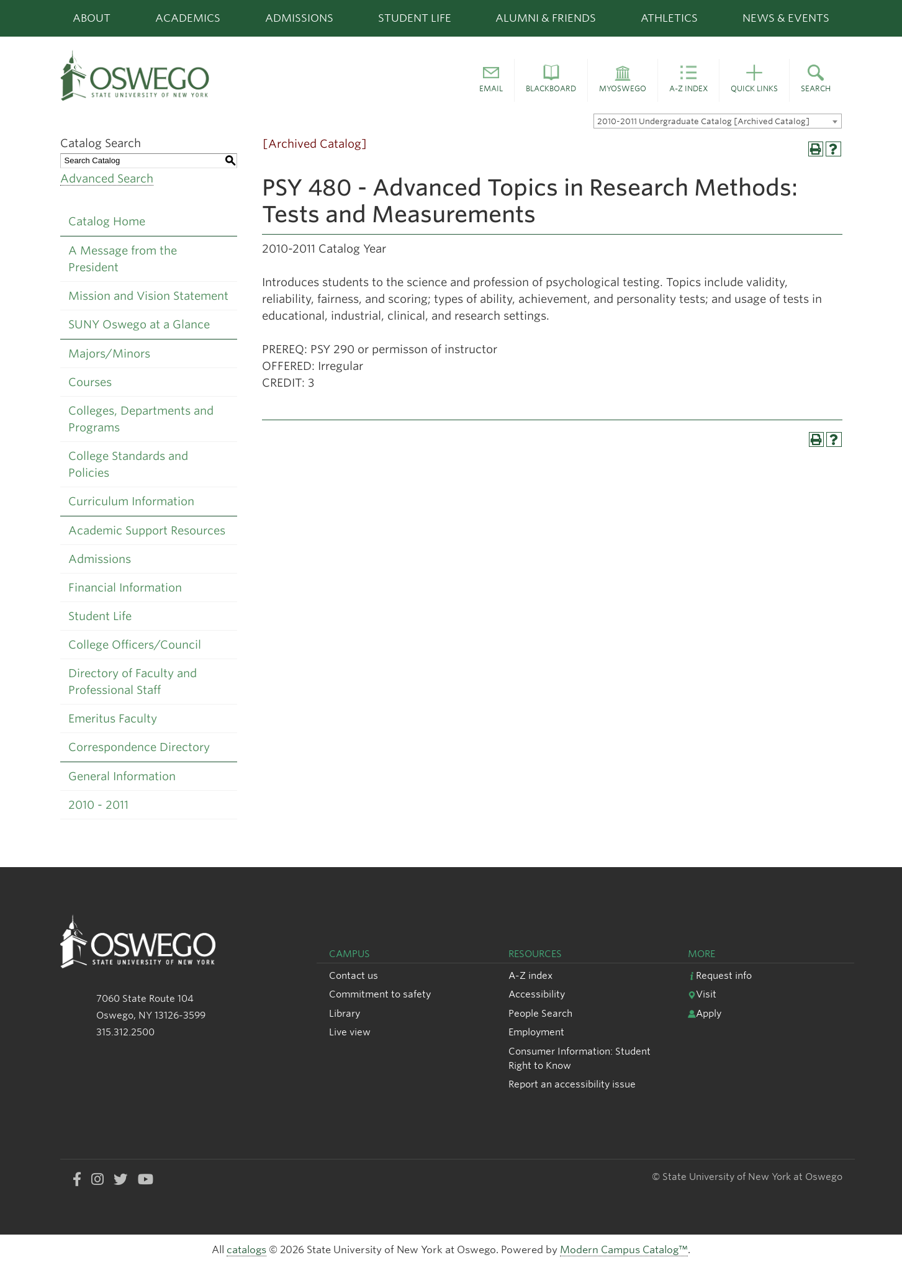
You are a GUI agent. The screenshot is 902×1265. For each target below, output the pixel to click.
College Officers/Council (134, 644)
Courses (90, 382)
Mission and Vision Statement (148, 295)
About (91, 18)
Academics (187, 18)
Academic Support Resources (146, 530)
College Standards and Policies (128, 464)
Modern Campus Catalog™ (624, 1250)
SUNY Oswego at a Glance (139, 324)
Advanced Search (106, 178)
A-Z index (530, 975)
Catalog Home (106, 221)
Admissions (299, 18)
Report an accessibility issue (572, 1084)
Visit (702, 994)
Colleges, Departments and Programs (141, 419)
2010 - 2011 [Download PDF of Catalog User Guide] (98, 804)
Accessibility (536, 994)
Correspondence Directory (139, 747)
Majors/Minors (109, 353)
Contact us (353, 975)
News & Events (785, 18)
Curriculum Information (131, 501)
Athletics (669, 18)
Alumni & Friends (545, 18)
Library (344, 1013)
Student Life (414, 18)
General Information (122, 776)
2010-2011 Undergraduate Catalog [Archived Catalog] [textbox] (703, 121)
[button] (491, 80)
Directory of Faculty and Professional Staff (132, 681)
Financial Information (125, 587)
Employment (536, 1032)
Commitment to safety (380, 994)
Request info (720, 975)
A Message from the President (122, 259)
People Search (540, 1013)
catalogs (246, 1250)
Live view (350, 1032)
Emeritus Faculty (112, 718)
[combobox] (717, 121)
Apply (704, 1013)
